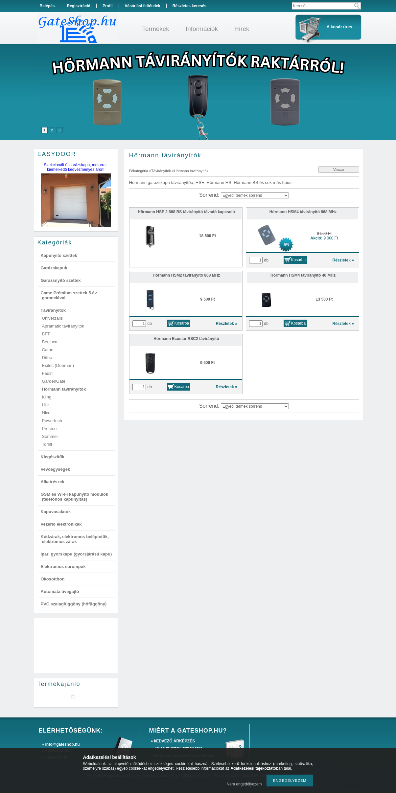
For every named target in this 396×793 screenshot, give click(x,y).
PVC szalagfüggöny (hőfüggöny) (74, 603)
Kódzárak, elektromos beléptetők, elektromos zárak (75, 539)
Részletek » (343, 260)
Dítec (47, 357)
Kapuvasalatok (56, 511)
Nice (46, 412)
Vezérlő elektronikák (61, 524)
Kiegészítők (52, 456)
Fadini (48, 373)
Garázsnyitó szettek (61, 280)
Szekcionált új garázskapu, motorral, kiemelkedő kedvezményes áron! (75, 167)
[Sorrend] (255, 195)
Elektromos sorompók (63, 566)
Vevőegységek (55, 469)
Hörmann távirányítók (64, 389)
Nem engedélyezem (244, 784)
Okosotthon (53, 579)
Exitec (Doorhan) (58, 365)
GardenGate (54, 381)
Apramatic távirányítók (63, 326)
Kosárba (298, 260)
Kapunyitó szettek (59, 255)
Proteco (49, 428)
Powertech (52, 420)
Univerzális (52, 318)
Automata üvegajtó (60, 591)
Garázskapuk (54, 267)
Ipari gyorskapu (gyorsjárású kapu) (76, 554)
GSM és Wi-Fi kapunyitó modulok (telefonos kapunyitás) (74, 497)
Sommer (50, 436)
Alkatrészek (52, 481)
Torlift (47, 444)
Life (45, 404)
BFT (46, 333)
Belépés (47, 6)
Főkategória (138, 171)
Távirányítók (53, 310)
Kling (47, 397)
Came (48, 349)
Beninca (50, 341)
